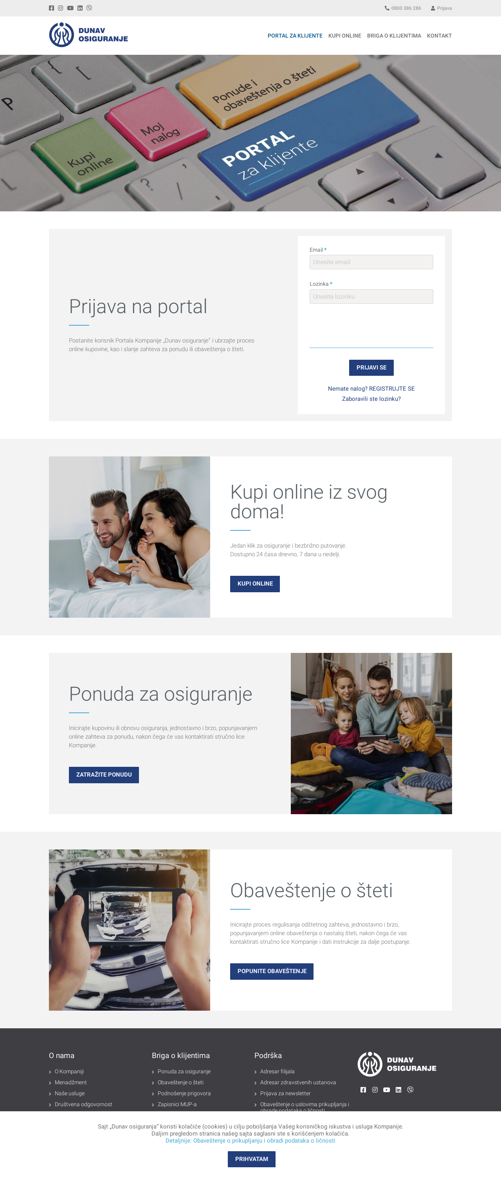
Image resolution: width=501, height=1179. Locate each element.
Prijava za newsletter (285, 1093)
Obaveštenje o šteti (181, 1082)
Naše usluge (70, 1093)
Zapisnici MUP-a (177, 1104)
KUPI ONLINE (344, 35)
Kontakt (439, 35)
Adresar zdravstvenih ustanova (298, 1082)
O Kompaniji (69, 1071)
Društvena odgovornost (83, 1104)
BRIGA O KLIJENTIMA (394, 35)
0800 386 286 (403, 8)
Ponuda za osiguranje (184, 1071)
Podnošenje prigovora (184, 1093)
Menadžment (71, 1082)
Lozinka (321, 284)
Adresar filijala (277, 1071)
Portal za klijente (295, 35)
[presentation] (371, 326)
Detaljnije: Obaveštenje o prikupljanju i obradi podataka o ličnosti (250, 1140)
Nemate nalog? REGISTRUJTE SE (371, 388)
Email (318, 250)
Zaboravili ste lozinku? (371, 398)
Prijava (441, 8)
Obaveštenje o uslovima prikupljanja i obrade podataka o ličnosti (304, 1107)
